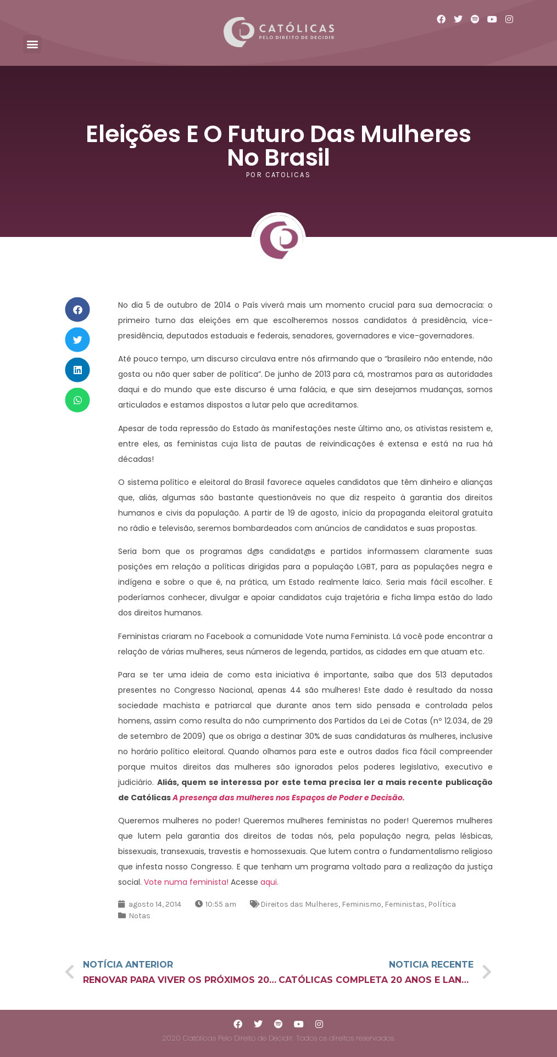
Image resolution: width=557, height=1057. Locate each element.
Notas (140, 915)
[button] (32, 44)
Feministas (405, 904)
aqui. (269, 882)
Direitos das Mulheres (299, 904)
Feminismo (361, 904)
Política (442, 904)
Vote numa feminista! (186, 882)
